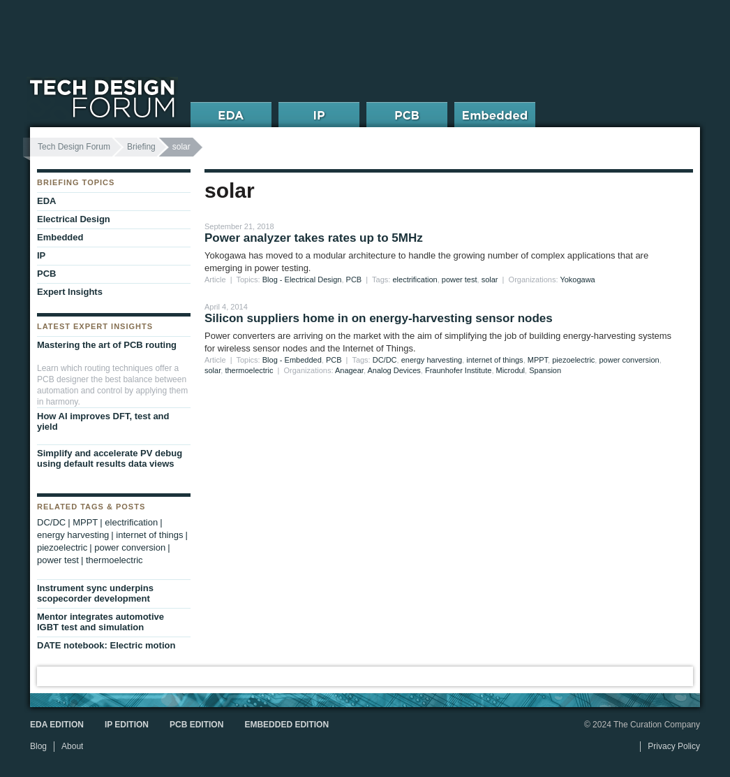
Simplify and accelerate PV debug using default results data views (109, 458)
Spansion (545, 370)
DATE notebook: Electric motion (106, 645)
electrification (414, 279)
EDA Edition (57, 724)
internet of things (494, 360)
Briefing (141, 147)
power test (459, 279)
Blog (38, 746)
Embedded (60, 237)
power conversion (629, 360)
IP (41, 255)
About (72, 746)
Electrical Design (73, 219)
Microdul (511, 370)
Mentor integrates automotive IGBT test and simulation (100, 621)
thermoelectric (249, 370)
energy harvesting (431, 360)
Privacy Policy (674, 746)
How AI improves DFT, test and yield (103, 421)
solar (490, 279)
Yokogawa (577, 279)
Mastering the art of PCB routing (107, 345)
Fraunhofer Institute (458, 370)
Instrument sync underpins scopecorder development (95, 593)
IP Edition (127, 724)
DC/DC (385, 360)
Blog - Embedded (292, 360)
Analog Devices (393, 370)
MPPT (538, 360)
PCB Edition (196, 724)
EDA (46, 201)
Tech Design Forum (74, 147)
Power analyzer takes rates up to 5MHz (313, 238)
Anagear (349, 370)
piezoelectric (573, 360)
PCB (354, 279)
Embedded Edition (286, 724)
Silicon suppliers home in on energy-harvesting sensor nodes (378, 318)
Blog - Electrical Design (302, 279)
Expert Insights (70, 291)
